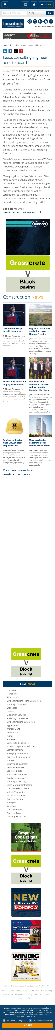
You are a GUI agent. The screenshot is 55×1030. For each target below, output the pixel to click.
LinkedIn (40, 21)
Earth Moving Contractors (19, 785)
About (11, 990)
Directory (32, 998)
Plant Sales (12, 693)
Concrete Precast (15, 813)
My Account (34, 4)
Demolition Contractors (18, 742)
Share (5, 51)
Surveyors (11, 802)
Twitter (35, 21)
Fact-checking (46, 990)
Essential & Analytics (14, 1020)
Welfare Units (13, 728)
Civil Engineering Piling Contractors (24, 700)
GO (49, 13)
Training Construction (17, 704)
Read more (30, 1017)
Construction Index (13, 23)
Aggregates (12, 725)
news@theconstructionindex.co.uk (22, 212)
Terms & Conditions (42, 994)
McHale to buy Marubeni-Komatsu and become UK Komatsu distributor (39, 385)
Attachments (13, 697)
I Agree (27, 1025)
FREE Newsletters (25, 4)
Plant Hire (11, 690)
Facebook (51, 21)
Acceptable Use (18, 994)
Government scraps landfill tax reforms (13, 330)
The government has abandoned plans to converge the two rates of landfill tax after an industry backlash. (14, 341)
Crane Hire (12, 707)
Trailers (10, 760)
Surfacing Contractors (17, 718)
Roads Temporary (15, 778)
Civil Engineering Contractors (21, 721)
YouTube (45, 21)
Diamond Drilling (15, 749)
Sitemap (22, 998)
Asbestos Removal (15, 767)
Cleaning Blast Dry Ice (17, 816)
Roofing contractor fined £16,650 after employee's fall (12, 443)
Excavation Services (16, 714)
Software (11, 739)
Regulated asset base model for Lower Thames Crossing (39, 331)
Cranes (10, 711)
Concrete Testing (15, 799)
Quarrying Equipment (17, 763)
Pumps (10, 736)
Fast (46, 4)
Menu (4, 4)
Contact (4, 990)
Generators (12, 732)
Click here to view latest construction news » (19, 472)
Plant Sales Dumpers (17, 774)
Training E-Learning (16, 781)
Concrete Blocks (14, 770)
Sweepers (11, 806)
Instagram (29, 21)
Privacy (29, 994)
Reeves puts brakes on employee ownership (14, 383)
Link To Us (35, 990)
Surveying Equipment (17, 753)
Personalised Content (40, 1020)
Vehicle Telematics (16, 792)
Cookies (6, 994)
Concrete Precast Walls (18, 788)
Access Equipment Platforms (21, 746)
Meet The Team (22, 990)
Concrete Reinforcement (19, 757)
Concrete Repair (15, 809)
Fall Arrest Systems (16, 795)
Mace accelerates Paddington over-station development (39, 443)
